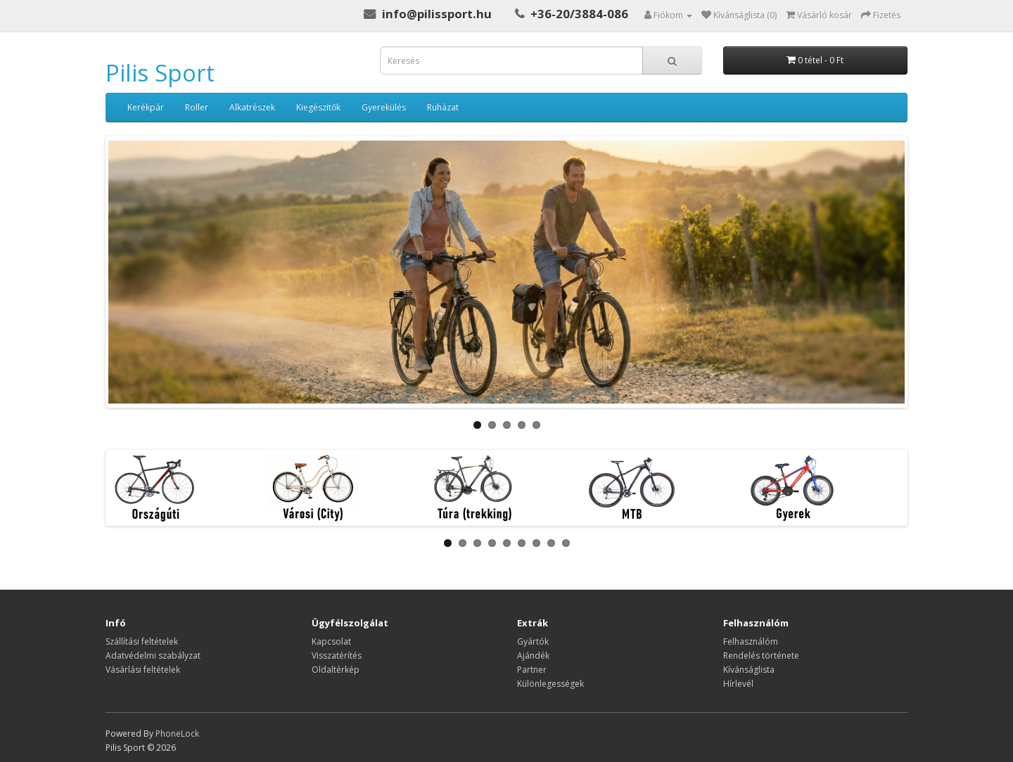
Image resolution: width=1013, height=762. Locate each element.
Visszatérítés (337, 655)
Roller (196, 107)
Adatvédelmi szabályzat (153, 655)
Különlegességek (550, 684)
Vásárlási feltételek (143, 670)
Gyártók (533, 641)
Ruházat (443, 107)
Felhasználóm (750, 641)
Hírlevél (738, 684)
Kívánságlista (749, 670)
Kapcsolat (331, 641)
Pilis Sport (160, 73)
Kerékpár (145, 107)
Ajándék (533, 655)
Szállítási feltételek (142, 641)
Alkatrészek (252, 107)
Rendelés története (761, 655)
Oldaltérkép (335, 670)
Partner (532, 670)
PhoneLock (177, 734)
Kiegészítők (318, 107)
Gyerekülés (384, 107)
